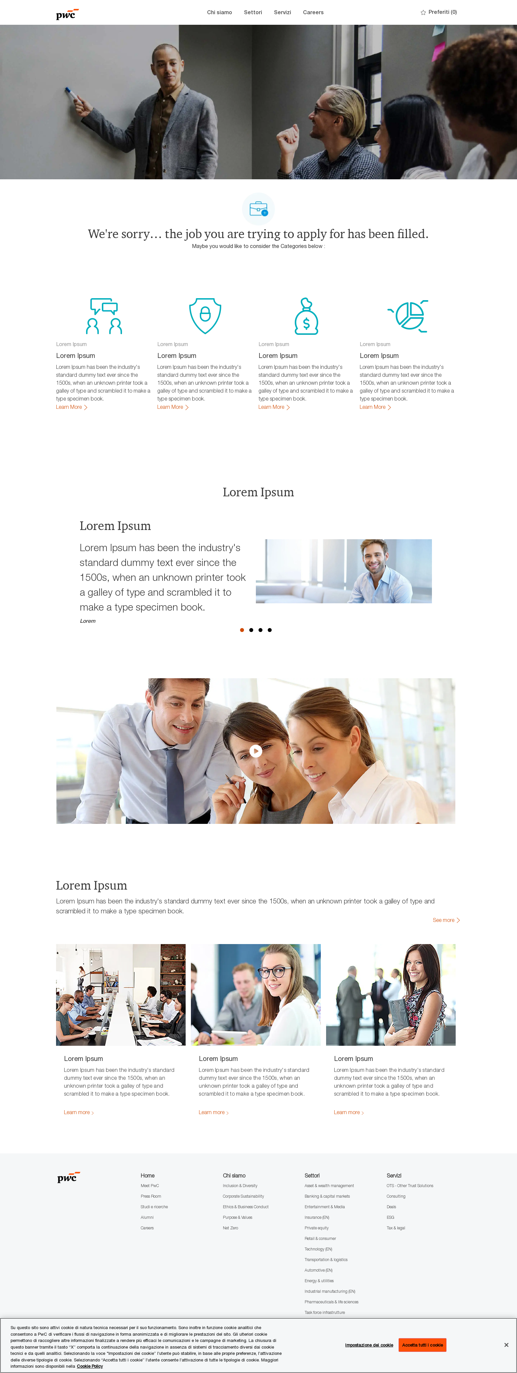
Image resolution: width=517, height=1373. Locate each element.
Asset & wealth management (329, 1185)
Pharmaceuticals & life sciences (331, 1301)
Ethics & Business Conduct (246, 1206)
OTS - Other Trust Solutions (410, 1185)
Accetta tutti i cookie (422, 1344)
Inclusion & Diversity (240, 1185)
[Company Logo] (89, 12)
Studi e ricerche (154, 1206)
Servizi (282, 12)
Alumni (147, 1217)
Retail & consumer (320, 1238)
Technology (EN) (318, 1249)
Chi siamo (219, 12)
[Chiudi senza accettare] (506, 1345)
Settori (253, 12)
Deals (391, 1206)
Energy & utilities (319, 1280)
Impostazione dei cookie (369, 1344)
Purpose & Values (237, 1217)
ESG (390, 1217)
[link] (72, 407)
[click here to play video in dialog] (256, 751)
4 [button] (270, 630)
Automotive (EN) (318, 1270)
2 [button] (251, 630)
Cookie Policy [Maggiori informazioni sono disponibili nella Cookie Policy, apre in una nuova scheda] (90, 1366)
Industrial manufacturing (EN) (330, 1291)
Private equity (317, 1227)
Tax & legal (396, 1227)
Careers (313, 12)
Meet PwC (150, 1185)
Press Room (151, 1196)
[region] (258, 1345)
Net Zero (230, 1227)
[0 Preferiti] (439, 12)
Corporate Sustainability (243, 1196)
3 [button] (260, 630)
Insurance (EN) (317, 1217)
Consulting (396, 1196)
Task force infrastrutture (325, 1312)
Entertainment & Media (325, 1206)
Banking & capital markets (327, 1196)
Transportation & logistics (326, 1259)
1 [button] (242, 630)
